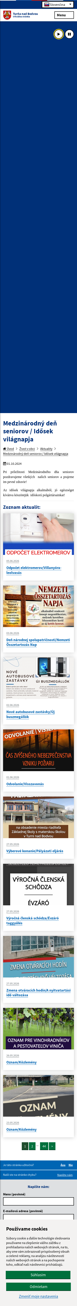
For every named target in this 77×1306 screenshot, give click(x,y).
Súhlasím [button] (38, 1274)
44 (44, 1146)
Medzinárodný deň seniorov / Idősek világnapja (35, 454)
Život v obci (27, 449)
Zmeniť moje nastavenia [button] (38, 1296)
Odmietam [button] (38, 1286)
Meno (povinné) (14, 1194)
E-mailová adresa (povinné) (23, 1211)
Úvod (8, 449)
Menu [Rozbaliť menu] (64, 14)
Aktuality (46, 449)
